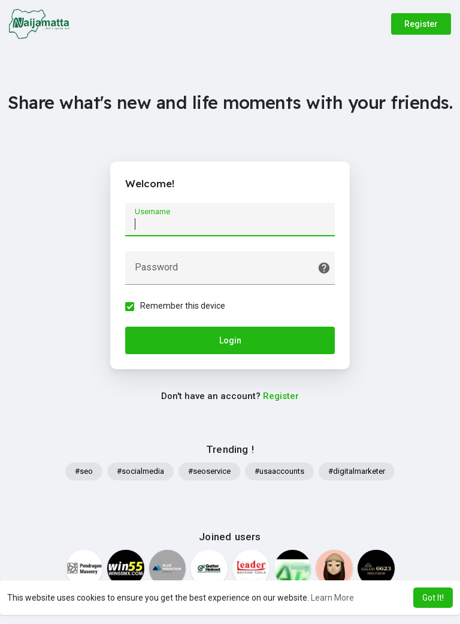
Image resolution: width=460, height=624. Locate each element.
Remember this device (182, 306)
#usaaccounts (279, 471)
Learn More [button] (332, 597)
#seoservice (209, 471)
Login (230, 340)
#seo (84, 471)
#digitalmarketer (356, 471)
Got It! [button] (433, 597)
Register (421, 24)
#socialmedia (140, 471)
